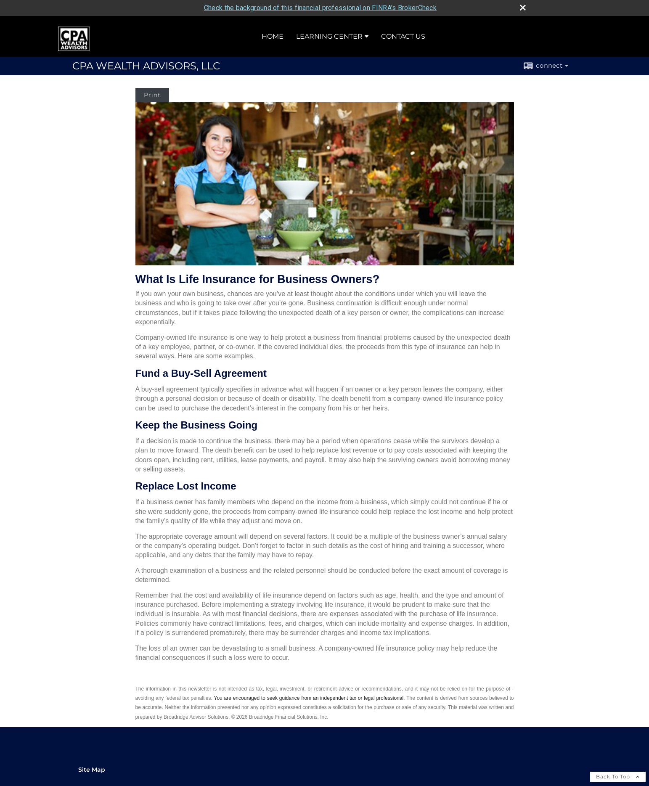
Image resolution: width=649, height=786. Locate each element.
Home (272, 36)
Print (152, 95)
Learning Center (329, 36)
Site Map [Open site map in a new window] (91, 769)
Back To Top (618, 776)
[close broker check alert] (522, 7)
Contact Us (403, 36)
